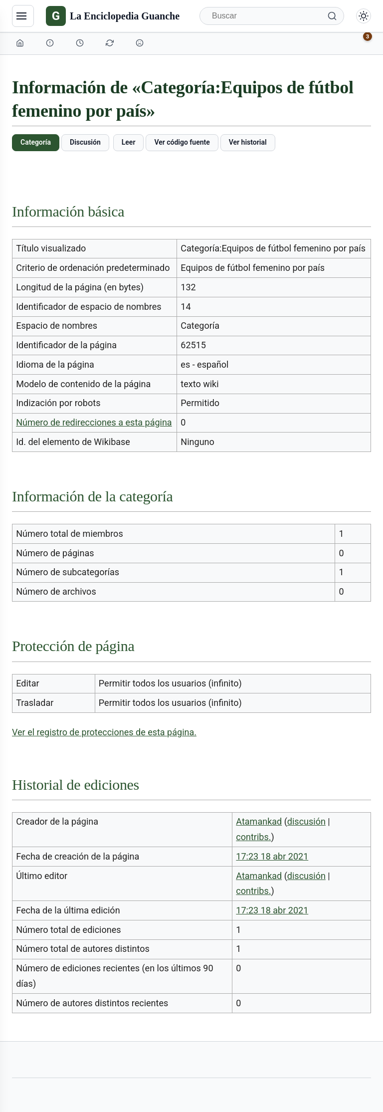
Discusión (85, 142)
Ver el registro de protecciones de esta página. (104, 732)
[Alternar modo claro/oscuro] (363, 15)
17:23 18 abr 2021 (272, 856)
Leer (129, 142)
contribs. (253, 837)
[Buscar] (271, 16)
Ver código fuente (181, 142)
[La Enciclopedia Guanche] (113, 16)
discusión (306, 821)
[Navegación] (23, 16)
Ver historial (248, 142)
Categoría (35, 142)
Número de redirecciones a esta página (94, 422)
